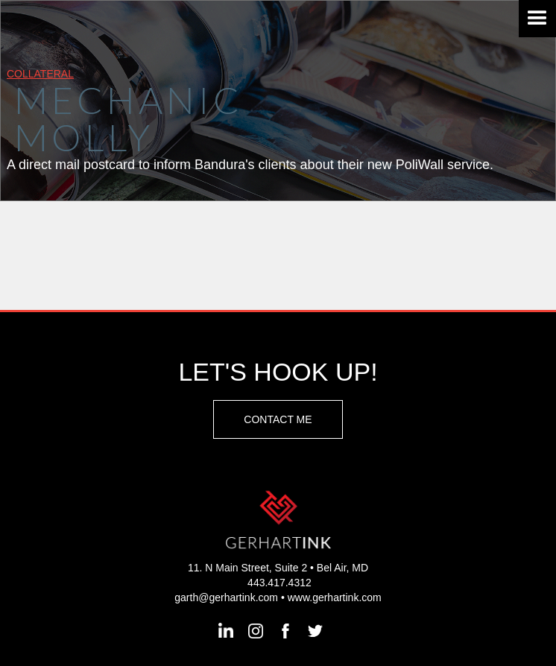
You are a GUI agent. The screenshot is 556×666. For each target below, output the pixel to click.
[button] (537, 18)
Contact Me (278, 419)
